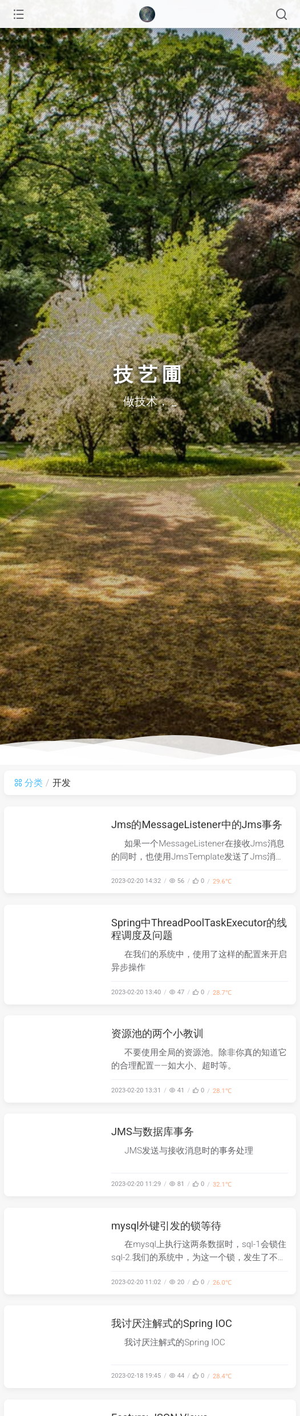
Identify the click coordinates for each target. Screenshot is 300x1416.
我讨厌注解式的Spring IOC (171, 1323)
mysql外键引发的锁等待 (166, 1226)
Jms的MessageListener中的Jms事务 (196, 824)
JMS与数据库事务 (152, 1131)
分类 (28, 782)
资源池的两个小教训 (157, 1033)
